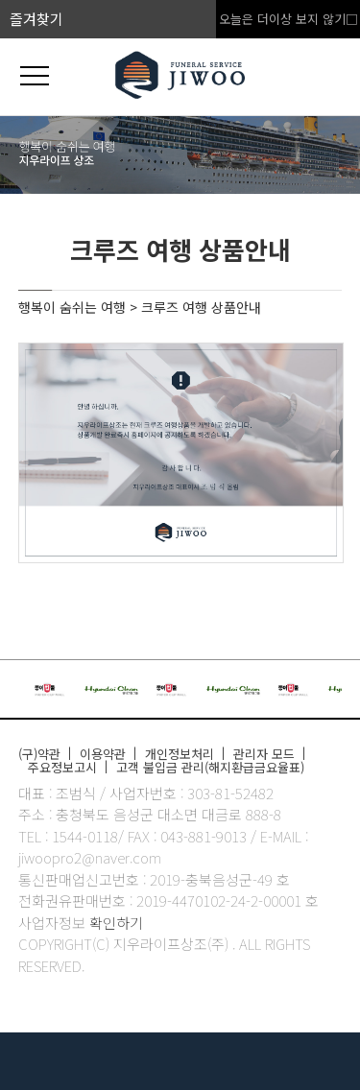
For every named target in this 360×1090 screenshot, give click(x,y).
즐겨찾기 (36, 19)
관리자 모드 (264, 754)
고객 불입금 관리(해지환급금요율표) (210, 767)
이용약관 (103, 754)
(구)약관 (39, 754)
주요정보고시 (62, 767)
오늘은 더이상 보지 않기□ (288, 19)
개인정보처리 (179, 754)
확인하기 (116, 922)
